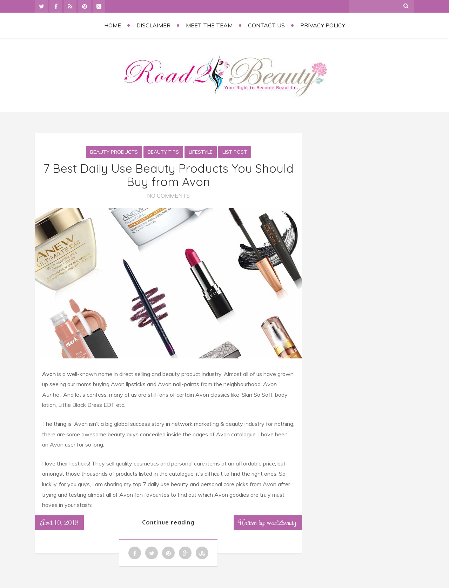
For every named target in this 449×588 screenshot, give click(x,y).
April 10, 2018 (59, 522)
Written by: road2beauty (267, 522)
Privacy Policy (322, 25)
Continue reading (168, 522)
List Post (234, 152)
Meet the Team (209, 25)
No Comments (168, 195)
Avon (49, 373)
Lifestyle (201, 152)
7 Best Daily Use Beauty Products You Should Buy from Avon (168, 175)
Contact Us (266, 25)
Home (112, 25)
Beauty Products (114, 152)
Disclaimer (153, 25)
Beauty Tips (163, 152)
